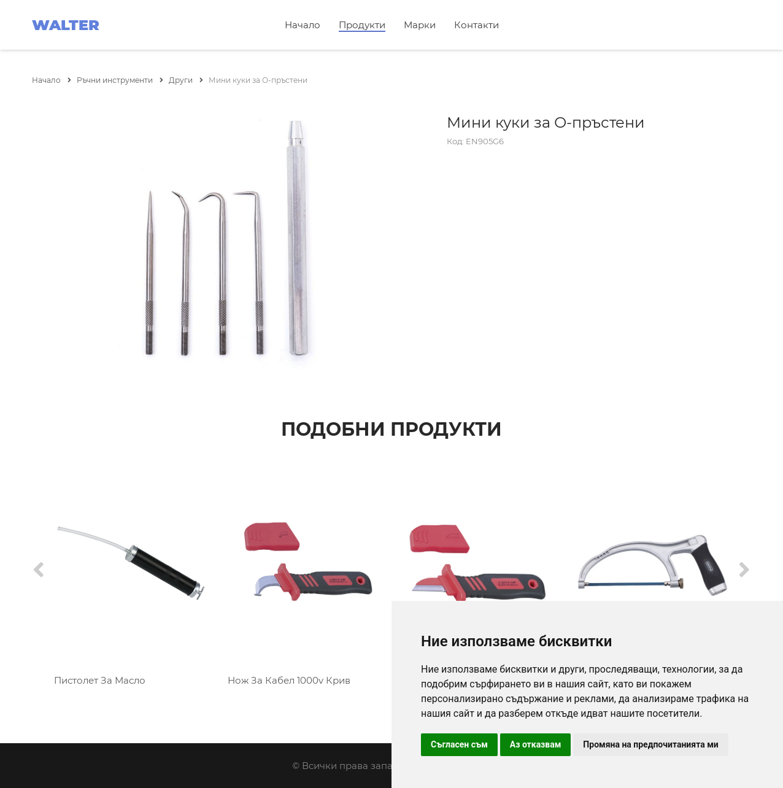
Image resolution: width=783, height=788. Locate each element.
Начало (302, 25)
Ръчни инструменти (120, 80)
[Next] (744, 570)
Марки (420, 25)
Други (186, 80)
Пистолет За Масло (99, 680)
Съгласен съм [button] (459, 744)
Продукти (362, 25)
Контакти (476, 25)
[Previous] (39, 570)
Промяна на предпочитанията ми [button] (650, 744)
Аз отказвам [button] (535, 744)
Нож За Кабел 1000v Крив (289, 680)
